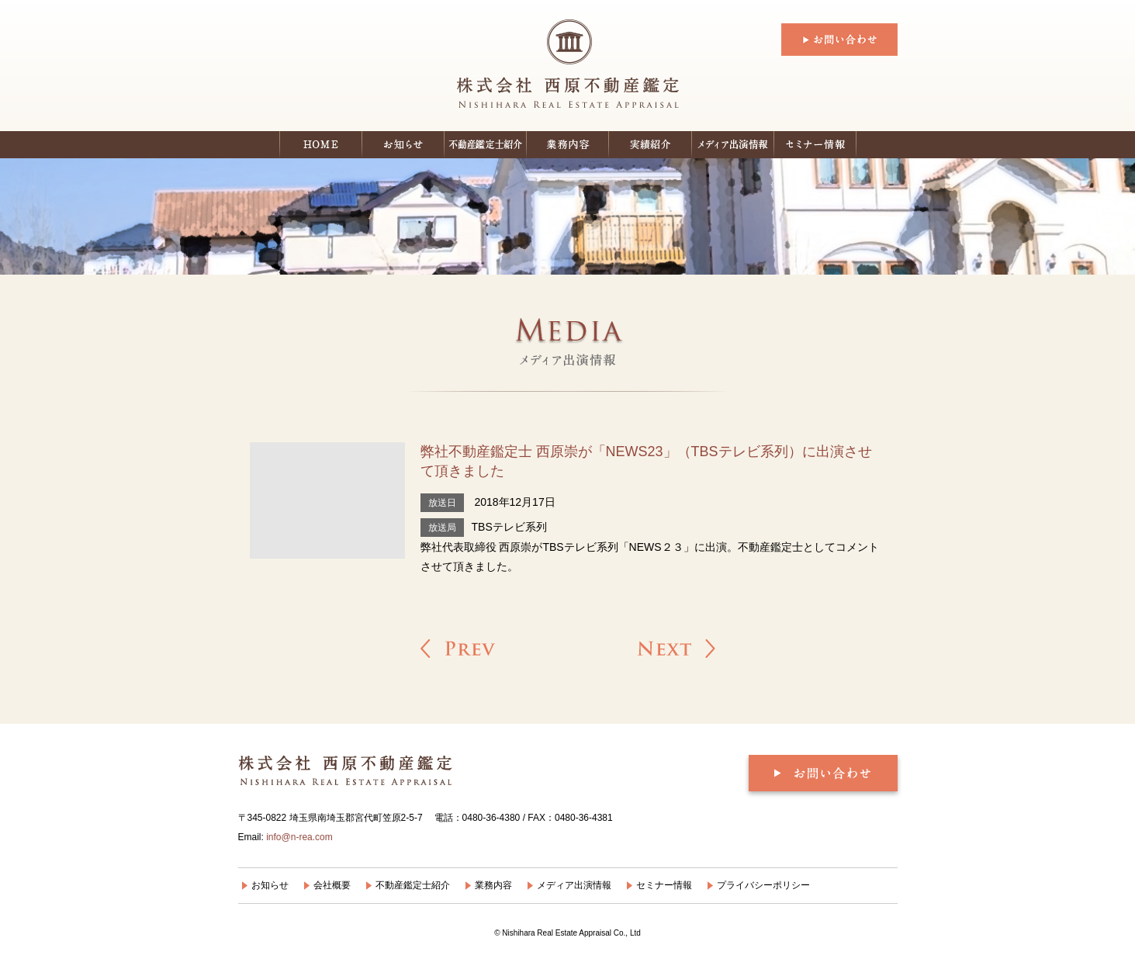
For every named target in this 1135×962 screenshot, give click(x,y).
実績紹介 (650, 144)
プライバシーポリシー (763, 885)
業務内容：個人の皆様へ (568, 144)
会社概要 (332, 885)
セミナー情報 (815, 144)
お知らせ (403, 144)
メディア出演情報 (733, 144)
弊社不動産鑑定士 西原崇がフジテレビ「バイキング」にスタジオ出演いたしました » (676, 648)
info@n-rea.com (299, 837)
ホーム (320, 144)
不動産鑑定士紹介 (486, 144)
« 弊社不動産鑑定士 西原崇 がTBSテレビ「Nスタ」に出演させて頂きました (458, 648)
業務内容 (493, 885)
